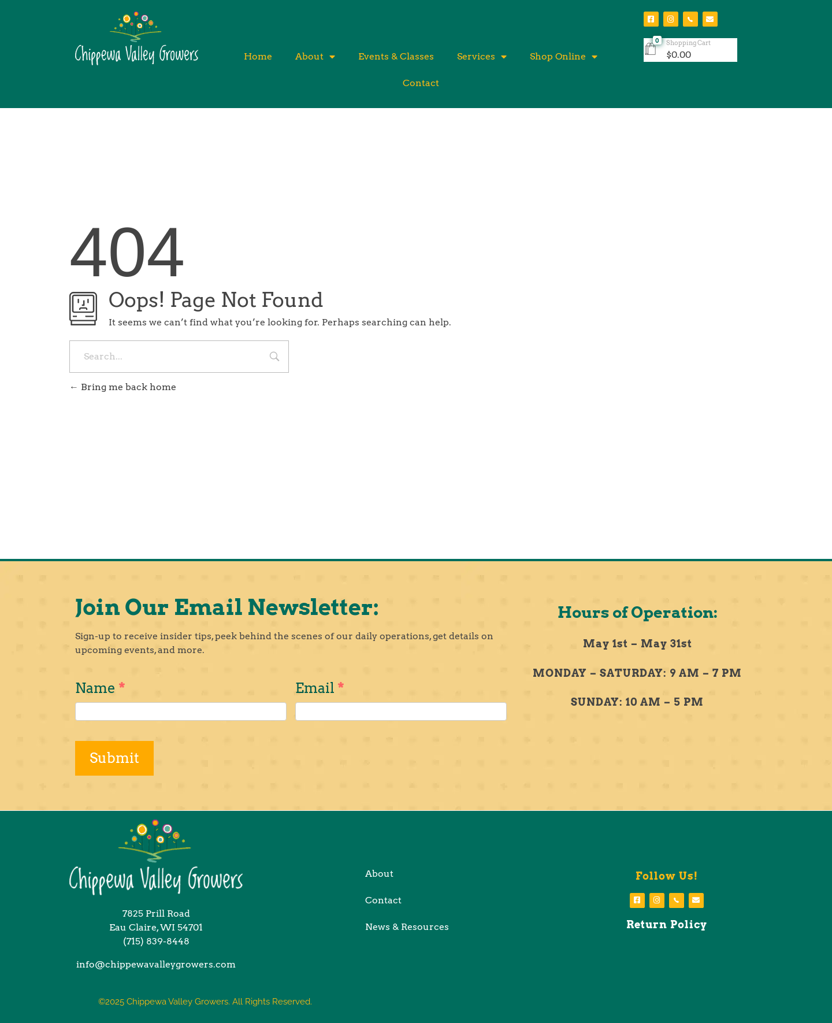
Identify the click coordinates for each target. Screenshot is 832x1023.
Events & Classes (396, 56)
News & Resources (407, 926)
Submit (114, 758)
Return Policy (666, 924)
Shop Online (563, 56)
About (315, 56)
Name (100, 688)
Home (258, 56)
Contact (421, 82)
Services (482, 56)
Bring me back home (122, 386)
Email (319, 688)
